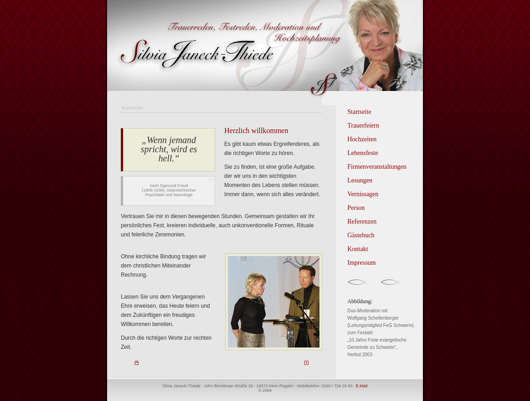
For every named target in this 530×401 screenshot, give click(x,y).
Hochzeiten (362, 139)
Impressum (361, 262)
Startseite (359, 111)
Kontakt (357, 249)
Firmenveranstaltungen (376, 166)
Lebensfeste (362, 153)
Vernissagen (363, 194)
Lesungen (359, 180)
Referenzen (362, 221)
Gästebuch (360, 235)
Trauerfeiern (363, 125)
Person (356, 207)
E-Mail (362, 386)
